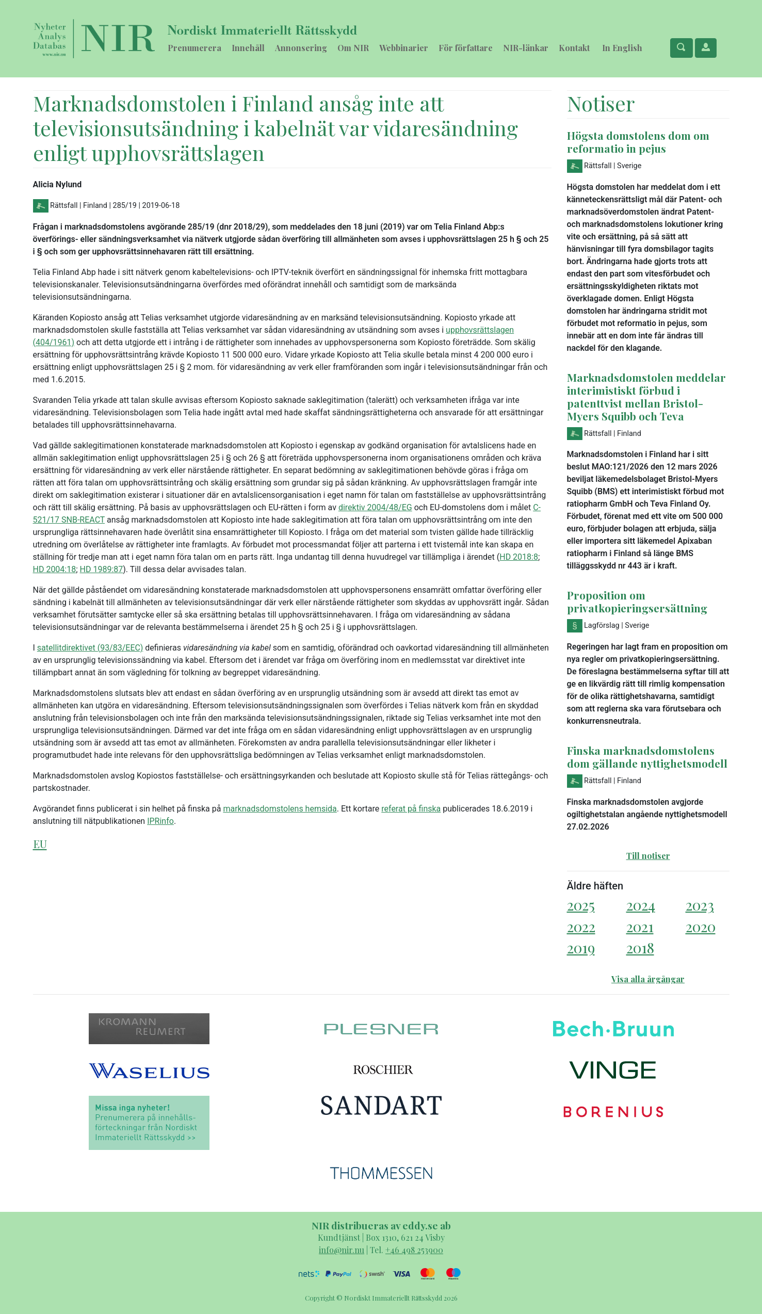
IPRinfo (160, 821)
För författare (466, 47)
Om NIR (353, 47)
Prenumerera (194, 47)
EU (40, 843)
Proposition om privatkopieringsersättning (637, 601)
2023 (700, 904)
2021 (640, 926)
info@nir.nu (341, 1249)
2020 (701, 926)
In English (622, 47)
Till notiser (648, 855)
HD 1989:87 (101, 569)
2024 (640, 904)
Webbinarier (403, 47)
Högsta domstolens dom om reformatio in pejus (638, 141)
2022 (581, 926)
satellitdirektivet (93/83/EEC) (90, 648)
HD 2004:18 (54, 569)
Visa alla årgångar (648, 979)
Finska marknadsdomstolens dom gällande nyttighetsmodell (647, 756)
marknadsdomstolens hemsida (279, 809)
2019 (581, 947)
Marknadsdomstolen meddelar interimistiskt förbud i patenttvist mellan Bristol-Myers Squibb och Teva (646, 396)
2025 (581, 904)
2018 (640, 947)
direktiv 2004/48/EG (375, 507)
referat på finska (411, 809)
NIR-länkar (525, 47)
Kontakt (574, 47)
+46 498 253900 (414, 1249)
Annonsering (301, 47)
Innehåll (248, 47)
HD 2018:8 (518, 557)
